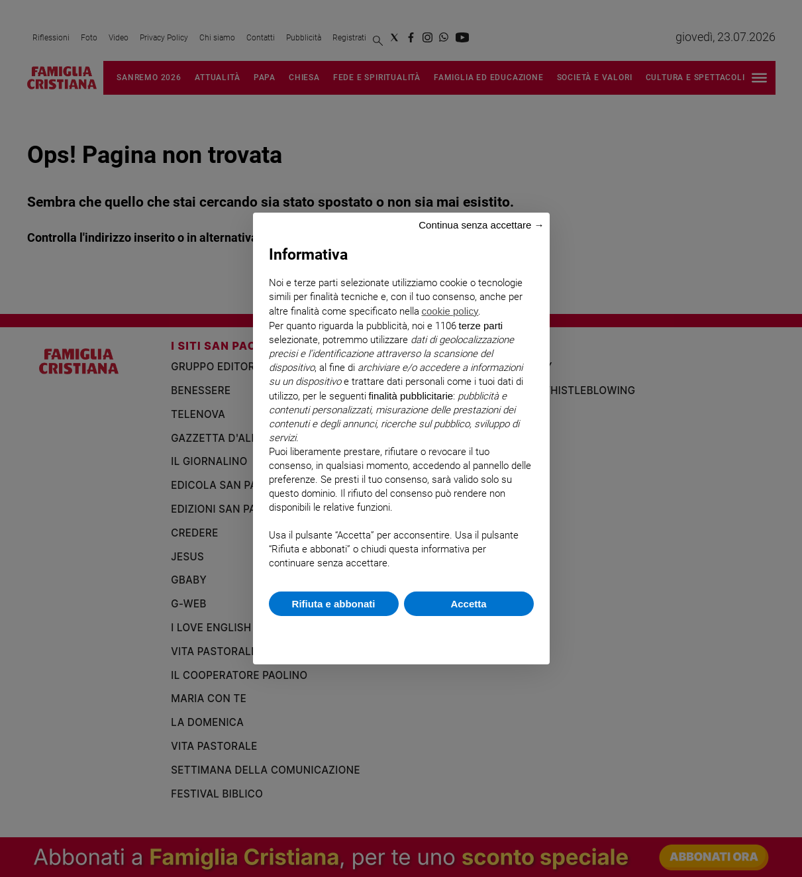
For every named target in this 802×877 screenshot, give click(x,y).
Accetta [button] (468, 603)
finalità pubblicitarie (411, 395)
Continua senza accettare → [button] (481, 225)
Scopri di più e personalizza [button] (401, 633)
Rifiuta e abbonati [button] (334, 603)
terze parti (481, 325)
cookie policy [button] (450, 311)
